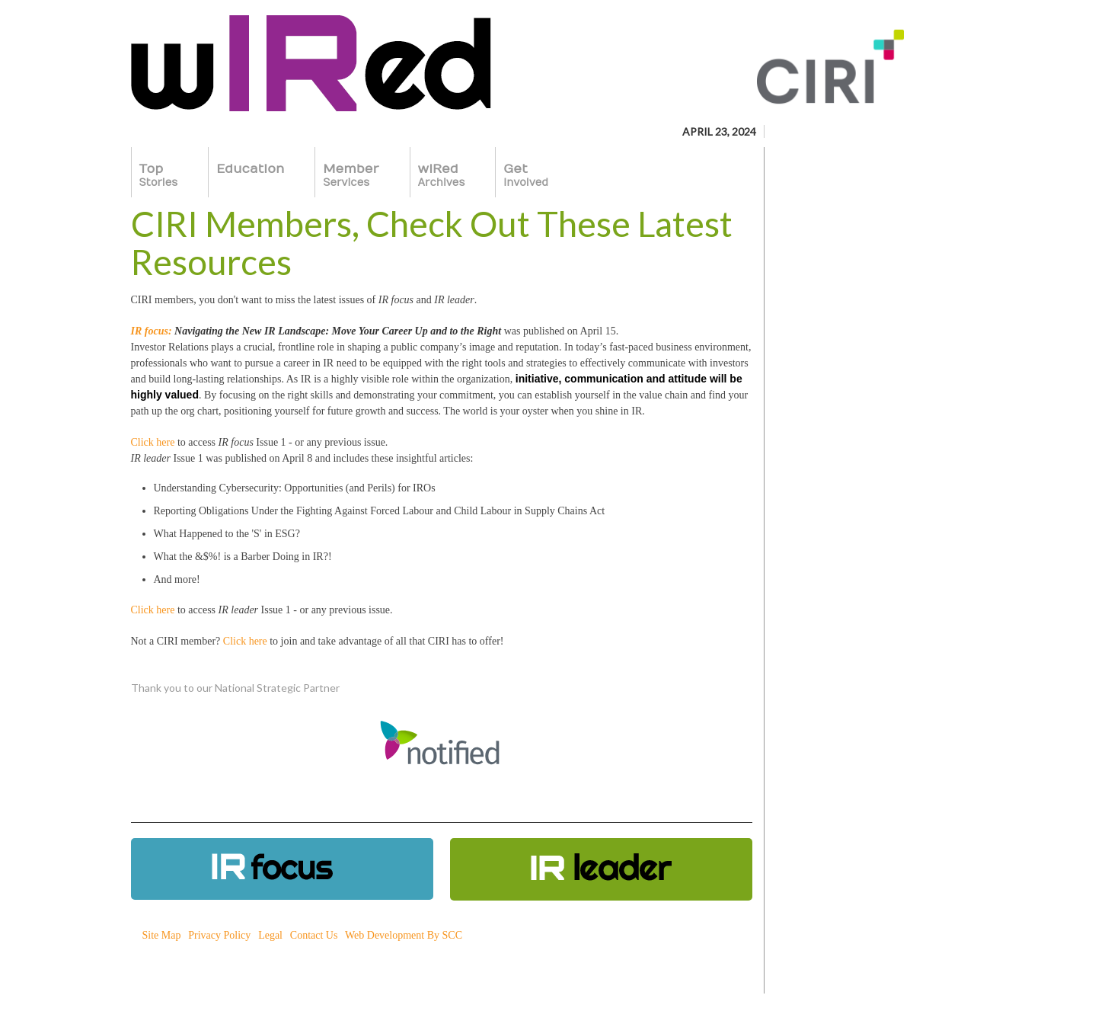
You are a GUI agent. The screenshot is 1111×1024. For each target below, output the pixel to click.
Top (158, 176)
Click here (153, 442)
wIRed (441, 176)
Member (350, 176)
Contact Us (314, 935)
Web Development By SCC (403, 935)
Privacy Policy (219, 935)
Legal (270, 935)
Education (250, 176)
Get (525, 176)
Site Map (161, 935)
